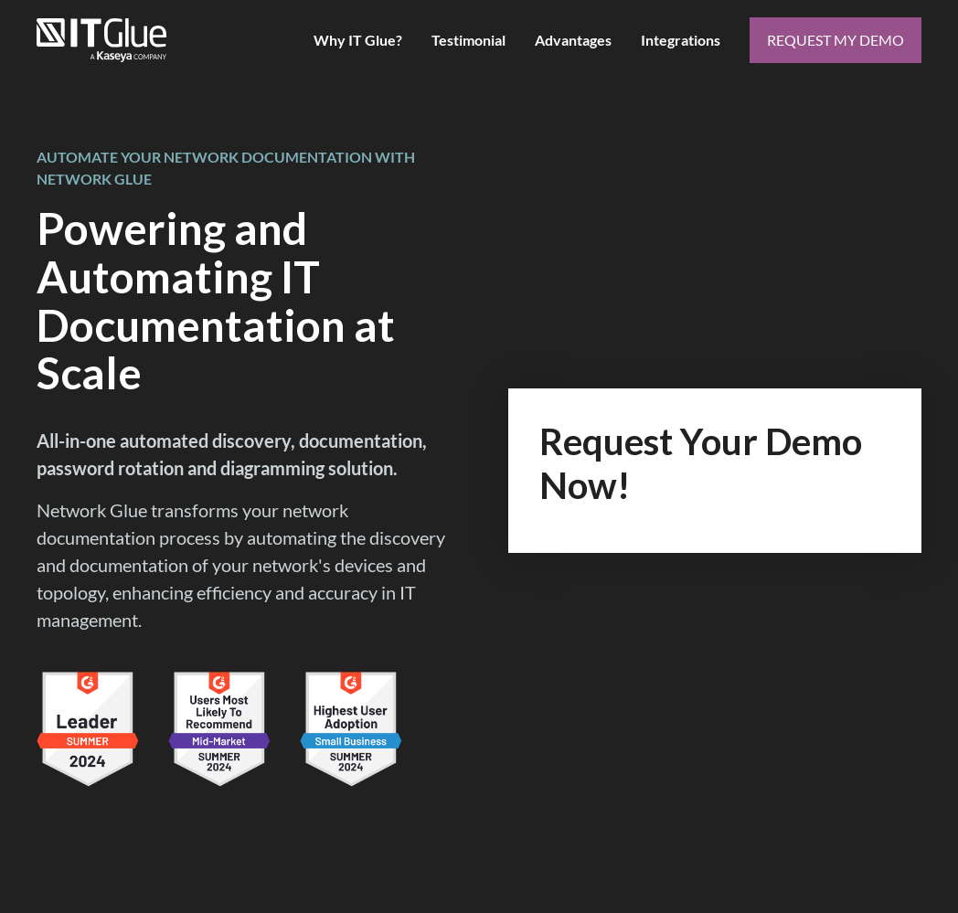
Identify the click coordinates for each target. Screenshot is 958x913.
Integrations (680, 39)
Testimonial (468, 39)
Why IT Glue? (358, 39)
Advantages (573, 39)
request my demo (835, 39)
